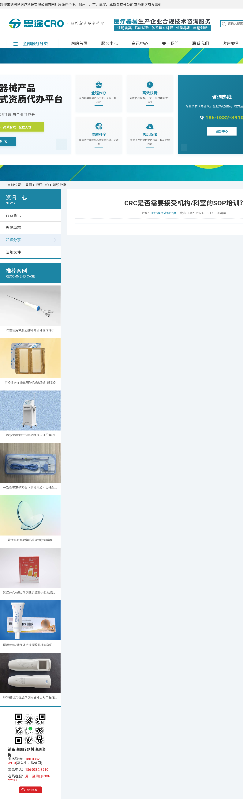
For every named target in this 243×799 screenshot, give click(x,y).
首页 (28, 185)
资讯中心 (139, 43)
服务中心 (109, 43)
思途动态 (13, 227)
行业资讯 (13, 215)
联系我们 (200, 43)
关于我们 (170, 43)
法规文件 (13, 252)
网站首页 (79, 43)
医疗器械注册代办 (164, 213)
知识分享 (59, 185)
